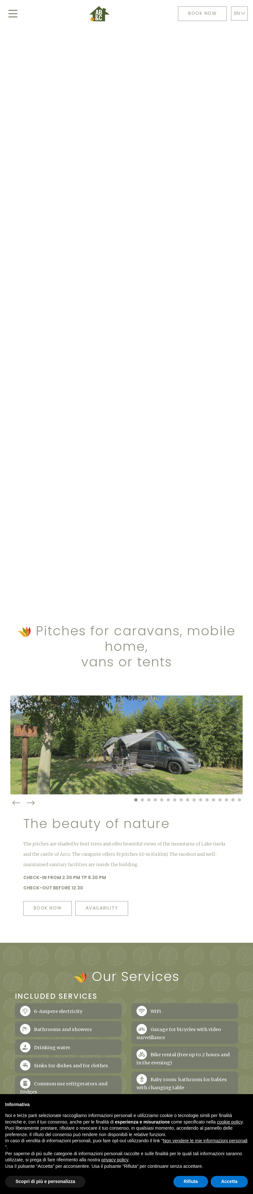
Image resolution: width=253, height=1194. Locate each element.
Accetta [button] (229, 1181)
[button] (136, 830)
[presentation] (17, 833)
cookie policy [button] (230, 1121)
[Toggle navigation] (13, 14)
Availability (110, 939)
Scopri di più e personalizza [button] (45, 1181)
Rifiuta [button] (191, 1181)
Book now (202, 14)
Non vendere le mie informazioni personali (205, 1140)
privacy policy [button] (114, 1159)
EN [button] (241, 13)
